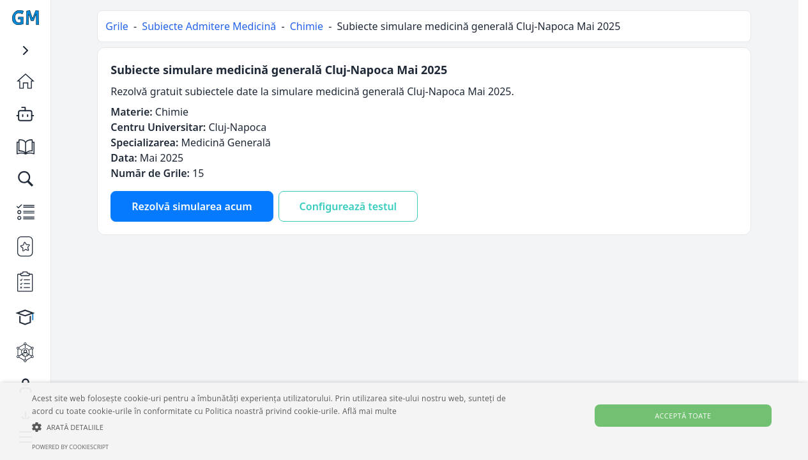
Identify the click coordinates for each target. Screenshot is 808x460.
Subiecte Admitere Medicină (209, 26)
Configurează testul (348, 206)
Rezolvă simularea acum (192, 206)
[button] (273, 426)
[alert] (404, 421)
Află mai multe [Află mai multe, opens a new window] (369, 411)
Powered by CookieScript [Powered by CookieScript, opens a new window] (70, 447)
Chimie (306, 26)
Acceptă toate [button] (683, 415)
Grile (117, 26)
